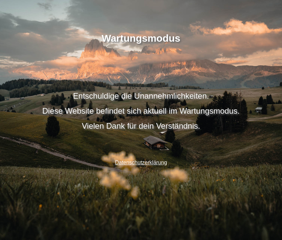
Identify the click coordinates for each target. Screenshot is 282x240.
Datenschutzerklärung (141, 162)
